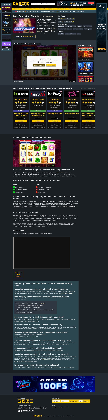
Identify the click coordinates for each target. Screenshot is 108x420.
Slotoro (6, 11)
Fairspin (6, 32)
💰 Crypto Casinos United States (63, 11)
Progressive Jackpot (70, 26)
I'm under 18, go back (39, 65)
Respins (70, 29)
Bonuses (16, 8)
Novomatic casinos (67, 293)
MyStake (6, 25)
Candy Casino (71, 99)
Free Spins (61, 26)
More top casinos (6, 49)
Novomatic (49, 16)
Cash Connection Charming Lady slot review (46, 30)
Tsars (6, 47)
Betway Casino (55, 99)
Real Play (72, 81)
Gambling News (72, 8)
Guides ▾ (81, 8)
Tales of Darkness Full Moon (85, 73)
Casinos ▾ (23, 8)
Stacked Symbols (77, 29)
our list (43, 303)
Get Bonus (21, 121)
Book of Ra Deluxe (86, 59)
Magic (78, 33)
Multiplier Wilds (62, 29)
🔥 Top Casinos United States (32, 11)
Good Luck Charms (70, 33)
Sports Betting (62, 8)
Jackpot (80, 26)
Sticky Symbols (88, 29)
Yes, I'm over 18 (51, 65)
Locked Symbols (87, 26)
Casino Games (41, 8)
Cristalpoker (6, 40)
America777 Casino (37, 99)
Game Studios (51, 8)
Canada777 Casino (88, 99)
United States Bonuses (78, 11)
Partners (54, 407)
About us (66, 407)
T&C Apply (18, 124)
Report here (21, 81)
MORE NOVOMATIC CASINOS (87, 88)
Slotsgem (6, 18)
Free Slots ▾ (32, 8)
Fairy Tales (61, 33)
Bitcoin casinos (47, 359)
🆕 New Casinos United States (48, 11)
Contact (60, 407)
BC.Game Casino (21, 99)
